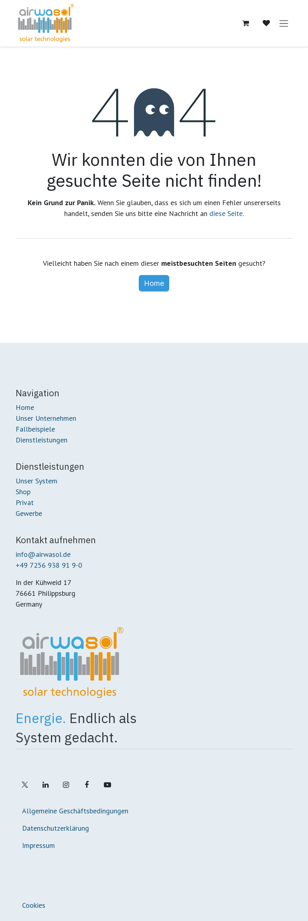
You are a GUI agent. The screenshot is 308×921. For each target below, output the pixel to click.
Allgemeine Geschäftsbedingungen (75, 810)
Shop (23, 491)
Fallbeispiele (35, 429)
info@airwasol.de (43, 554)
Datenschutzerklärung (55, 828)
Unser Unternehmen (46, 418)
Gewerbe (29, 513)
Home (154, 283)
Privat (25, 502)
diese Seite (226, 213)
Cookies (33, 905)
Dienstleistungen (41, 439)
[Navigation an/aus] (283, 23)
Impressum (38, 845)
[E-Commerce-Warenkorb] (245, 23)
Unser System (36, 480)
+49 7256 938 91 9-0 (49, 565)
